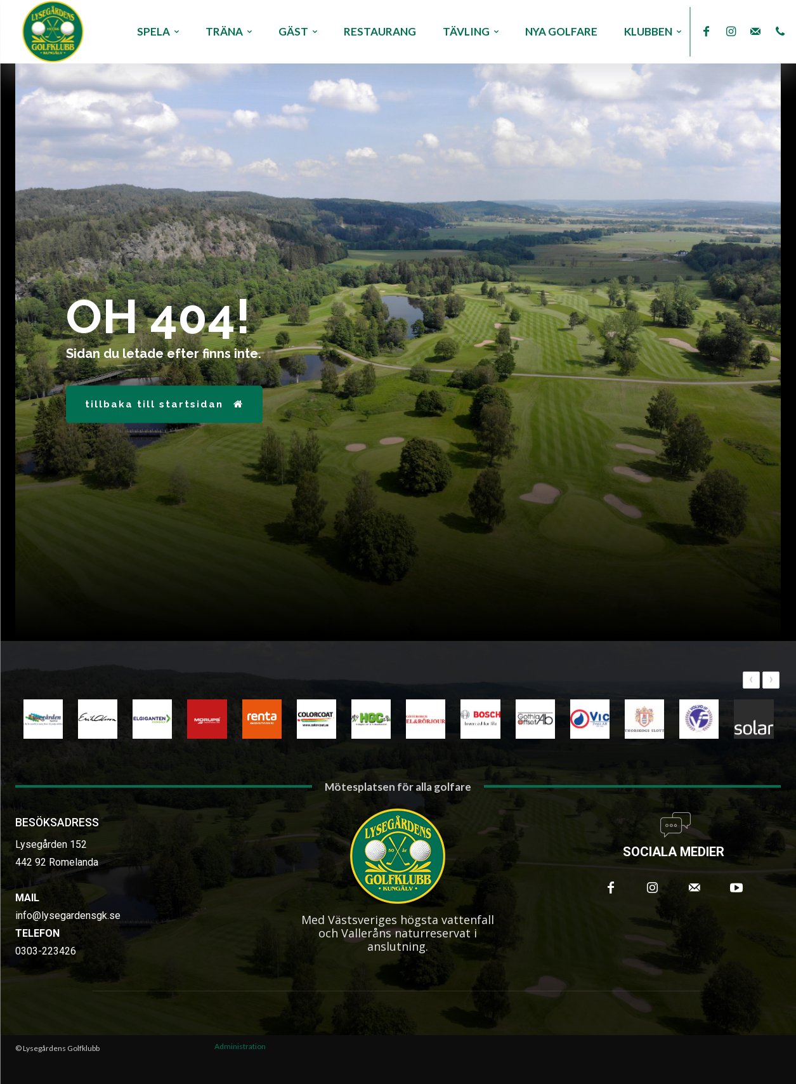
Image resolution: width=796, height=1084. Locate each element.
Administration (240, 1046)
